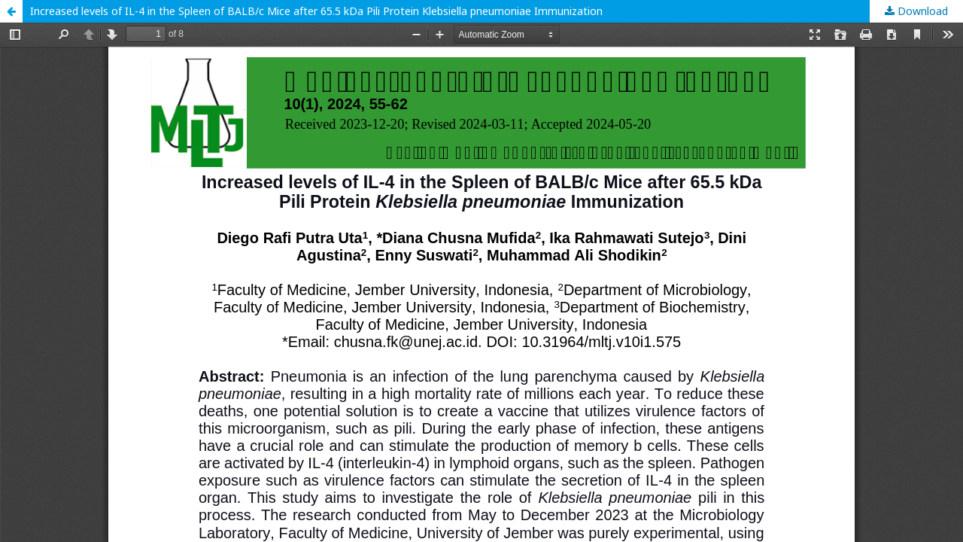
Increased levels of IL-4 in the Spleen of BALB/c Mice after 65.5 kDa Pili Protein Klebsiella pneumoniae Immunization (316, 11)
